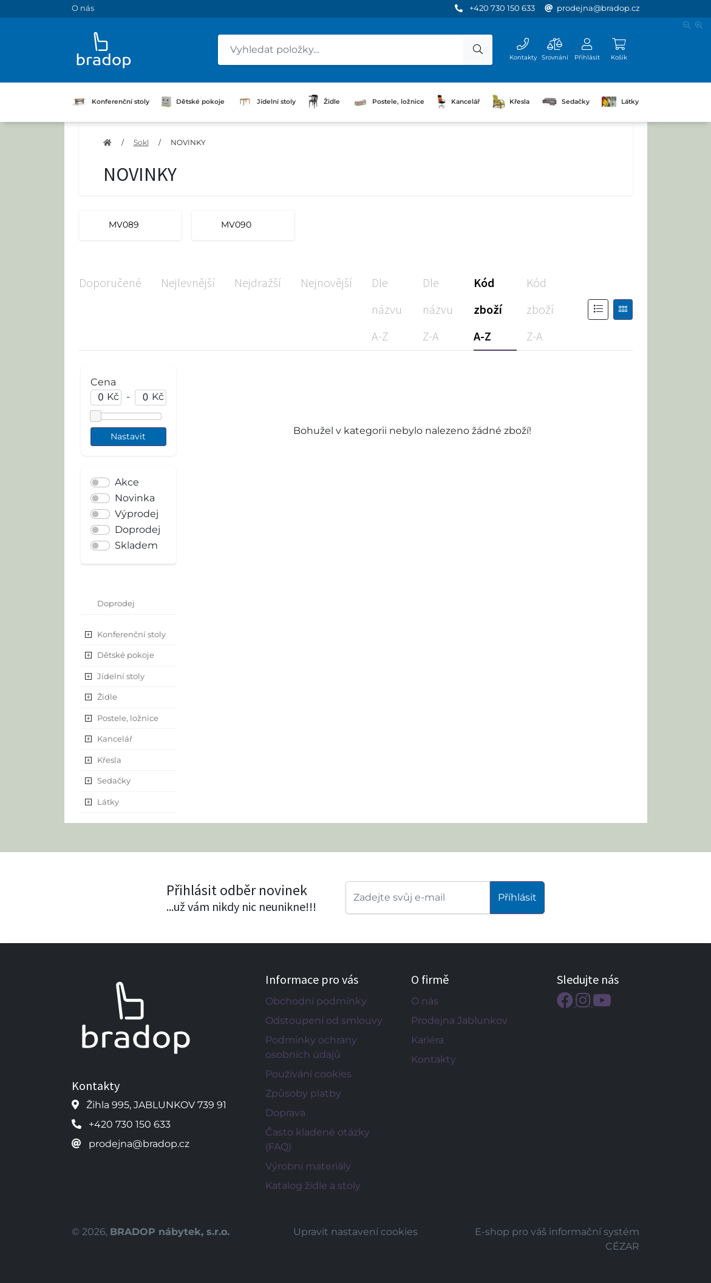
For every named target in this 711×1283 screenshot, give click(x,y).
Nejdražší (257, 282)
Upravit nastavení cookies (355, 1231)
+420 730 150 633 (502, 8)
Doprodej (137, 529)
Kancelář (458, 102)
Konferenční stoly (110, 102)
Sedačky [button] (114, 780)
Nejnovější (326, 282)
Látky (620, 101)
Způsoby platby (303, 1093)
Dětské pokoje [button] (125, 655)
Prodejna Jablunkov (459, 1020)
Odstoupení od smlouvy (324, 1020)
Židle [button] (107, 697)
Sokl (141, 142)
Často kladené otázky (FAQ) (317, 1139)
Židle (324, 102)
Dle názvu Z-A (438, 309)
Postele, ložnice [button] (127, 718)
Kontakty (433, 1059)
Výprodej (136, 514)
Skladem (136, 545)
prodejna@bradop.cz (598, 8)
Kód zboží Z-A (540, 309)
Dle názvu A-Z (387, 309)
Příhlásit (517, 897)
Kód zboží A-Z (488, 309)
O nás (83, 8)
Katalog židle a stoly (313, 1185)
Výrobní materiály (308, 1166)
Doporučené (110, 282)
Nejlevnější (188, 282)
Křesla (511, 102)
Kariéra (427, 1040)
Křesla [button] (109, 760)
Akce (127, 482)
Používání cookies (308, 1074)
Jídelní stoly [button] (121, 676)
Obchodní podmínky (316, 1001)
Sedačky (566, 101)
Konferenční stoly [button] (131, 634)
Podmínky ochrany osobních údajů (311, 1047)
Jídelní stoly (266, 102)
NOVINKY (188, 142)
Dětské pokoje (193, 102)
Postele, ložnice (388, 101)
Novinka (135, 498)
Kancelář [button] (114, 738)
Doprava (285, 1113)
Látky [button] (108, 802)
